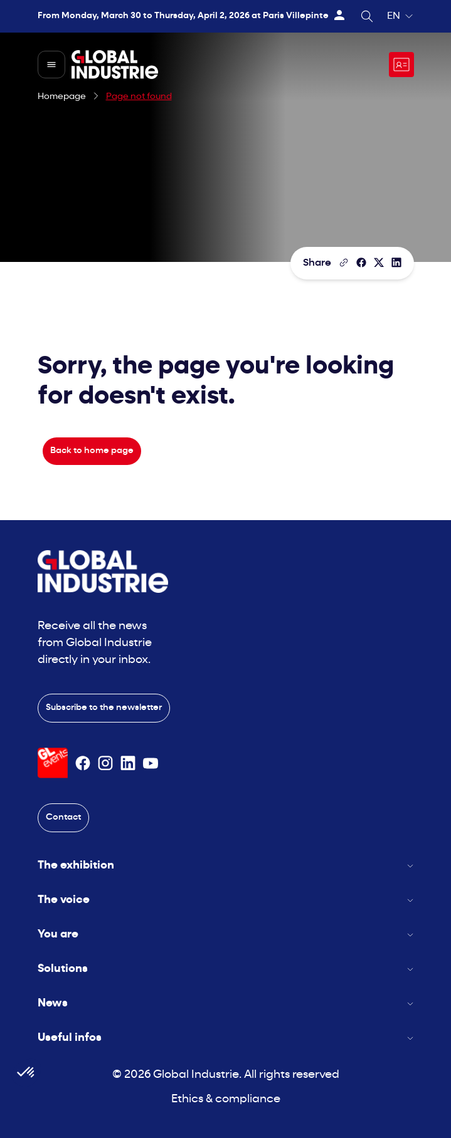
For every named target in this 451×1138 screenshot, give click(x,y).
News (226, 1004)
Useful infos (226, 1038)
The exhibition (226, 866)
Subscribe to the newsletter (104, 708)
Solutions (226, 969)
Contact (63, 817)
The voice (226, 900)
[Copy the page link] (344, 263)
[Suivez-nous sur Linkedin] (127, 763)
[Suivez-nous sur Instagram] (105, 763)
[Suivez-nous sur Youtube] (150, 763)
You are (226, 935)
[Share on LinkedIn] (396, 263)
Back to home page (92, 451)
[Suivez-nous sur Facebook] (82, 763)
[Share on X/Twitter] (379, 263)
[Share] (361, 263)
